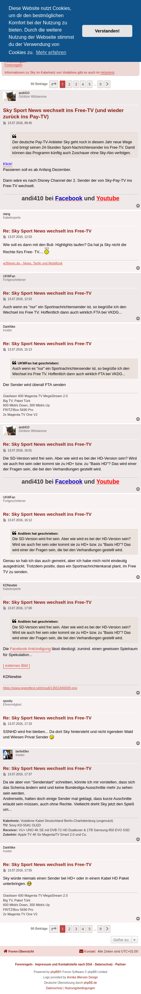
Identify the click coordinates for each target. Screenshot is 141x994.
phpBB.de (90, 982)
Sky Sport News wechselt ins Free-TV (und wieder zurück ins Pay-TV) (63, 114)
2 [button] (69, 84)
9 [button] (100, 84)
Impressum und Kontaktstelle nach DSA (63, 964)
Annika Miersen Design (82, 977)
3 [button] (76, 84)
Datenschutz (103, 964)
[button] (53, 84)
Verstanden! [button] (107, 31)
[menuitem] (87, 951)
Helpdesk (107, 72)
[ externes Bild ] (16, 665)
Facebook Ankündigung (30, 648)
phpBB (54, 972)
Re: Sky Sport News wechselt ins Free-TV (47, 230)
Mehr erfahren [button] (51, 52)
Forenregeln (13, 65)
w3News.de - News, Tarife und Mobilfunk (33, 263)
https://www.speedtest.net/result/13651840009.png (40, 688)
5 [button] (89, 84)
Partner (120, 964)
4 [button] (83, 84)
